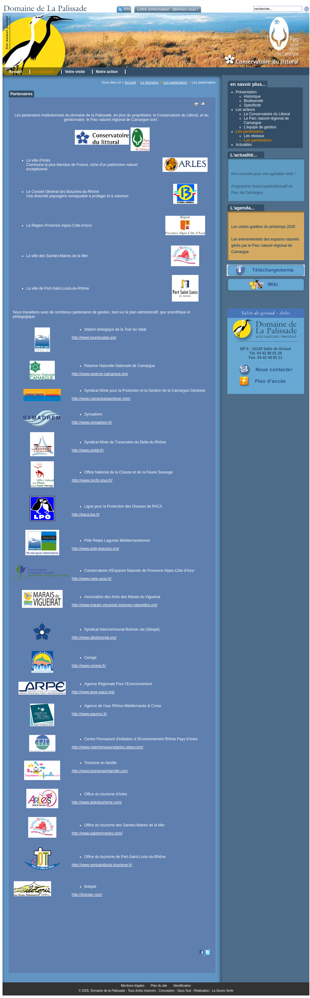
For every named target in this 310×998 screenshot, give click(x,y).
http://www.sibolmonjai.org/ (94, 637)
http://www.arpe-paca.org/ (93, 692)
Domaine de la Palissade (107, 990)
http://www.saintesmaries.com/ (97, 833)
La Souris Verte (222, 990)
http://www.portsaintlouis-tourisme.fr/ (102, 865)
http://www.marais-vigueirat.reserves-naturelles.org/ (114, 605)
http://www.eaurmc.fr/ (89, 714)
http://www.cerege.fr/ (89, 666)
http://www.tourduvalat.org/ (94, 337)
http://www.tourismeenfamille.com (100, 771)
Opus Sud (184, 990)
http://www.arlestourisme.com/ (97, 802)
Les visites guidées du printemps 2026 (263, 227)
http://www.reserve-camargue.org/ (100, 374)
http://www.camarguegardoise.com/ (101, 398)
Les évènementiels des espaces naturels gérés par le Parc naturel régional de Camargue (265, 245)
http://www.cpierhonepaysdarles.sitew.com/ (107, 747)
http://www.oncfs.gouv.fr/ (92, 480)
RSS (124, 9)
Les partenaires (175, 82)
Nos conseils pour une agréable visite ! (263, 174)
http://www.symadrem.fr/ (92, 422)
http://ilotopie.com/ (87, 894)
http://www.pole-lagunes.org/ (95, 548)
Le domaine (150, 82)
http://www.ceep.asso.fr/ (91, 579)
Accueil (130, 82)
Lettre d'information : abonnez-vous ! (167, 9)
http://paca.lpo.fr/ (86, 514)
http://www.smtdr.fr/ (88, 450)
